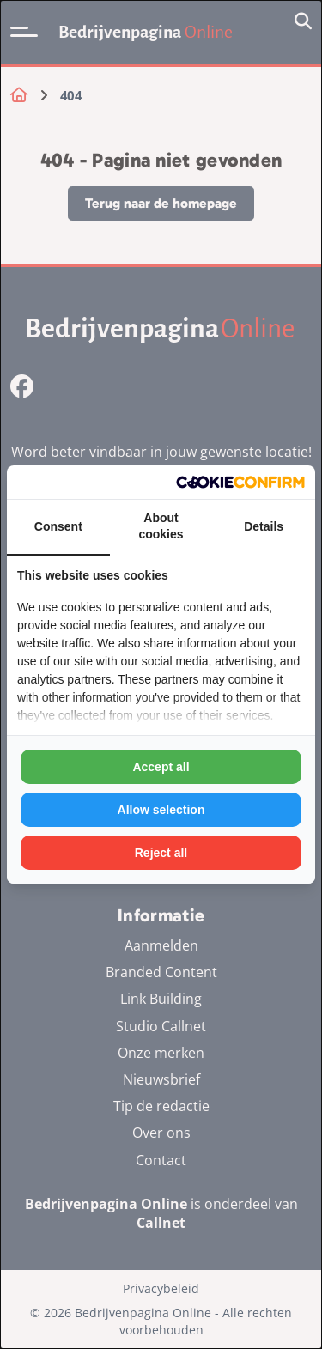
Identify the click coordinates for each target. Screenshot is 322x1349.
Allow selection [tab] (161, 810)
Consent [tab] (58, 526)
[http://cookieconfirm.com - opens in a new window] (240, 482)
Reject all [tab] (161, 853)
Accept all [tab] (160, 767)
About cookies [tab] (160, 526)
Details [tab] (263, 526)
